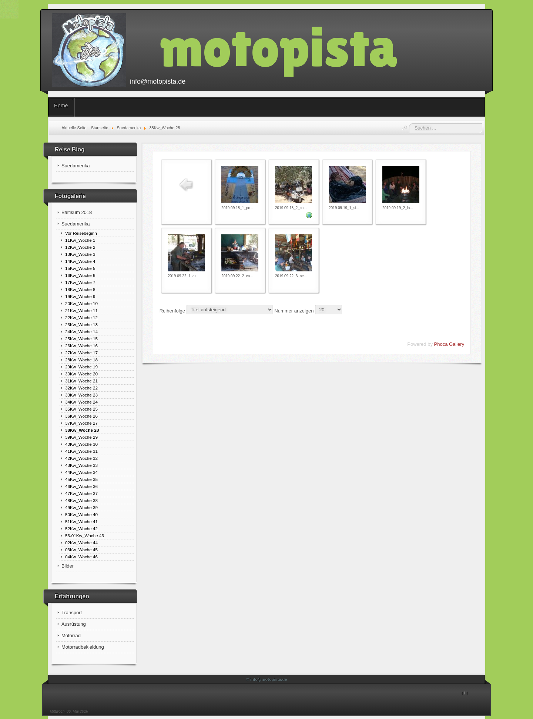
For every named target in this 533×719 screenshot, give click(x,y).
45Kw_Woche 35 (81, 479)
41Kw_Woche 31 (81, 451)
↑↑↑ (464, 692)
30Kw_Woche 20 (81, 373)
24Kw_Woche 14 (81, 331)
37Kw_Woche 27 (81, 423)
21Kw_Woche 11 (81, 310)
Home (61, 105)
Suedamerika (75, 165)
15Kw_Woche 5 (80, 268)
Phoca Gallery (449, 344)
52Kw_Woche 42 (81, 528)
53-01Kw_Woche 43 (84, 535)
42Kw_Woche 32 (81, 458)
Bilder (67, 566)
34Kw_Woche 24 (81, 401)
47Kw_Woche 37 (81, 493)
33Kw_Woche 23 (81, 394)
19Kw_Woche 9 (80, 296)
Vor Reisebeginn (81, 233)
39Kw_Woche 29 (81, 437)
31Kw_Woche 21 (81, 380)
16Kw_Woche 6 (80, 275)
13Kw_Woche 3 (80, 254)
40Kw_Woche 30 (81, 444)
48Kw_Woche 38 (81, 500)
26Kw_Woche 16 (81, 345)
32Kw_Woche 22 (81, 387)
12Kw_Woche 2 (80, 247)
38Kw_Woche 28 (82, 430)
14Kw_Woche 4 (80, 261)
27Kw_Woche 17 (81, 352)
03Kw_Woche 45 (81, 549)
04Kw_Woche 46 (81, 556)
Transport (71, 612)
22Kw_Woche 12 (81, 317)
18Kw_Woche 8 (80, 289)
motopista (278, 46)
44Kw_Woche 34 (81, 472)
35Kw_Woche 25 (81, 409)
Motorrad (71, 635)
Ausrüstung (73, 624)
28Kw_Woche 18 (81, 359)
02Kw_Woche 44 (81, 542)
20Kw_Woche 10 (81, 303)
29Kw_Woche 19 (81, 366)
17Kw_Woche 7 (80, 282)
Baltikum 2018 (76, 212)
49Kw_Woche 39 (81, 507)
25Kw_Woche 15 (81, 338)
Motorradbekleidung (82, 647)
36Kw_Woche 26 (81, 416)
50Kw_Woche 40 (81, 514)
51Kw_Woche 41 (81, 521)
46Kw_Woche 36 (81, 486)
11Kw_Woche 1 (80, 240)
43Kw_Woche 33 (81, 465)
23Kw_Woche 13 (81, 324)
